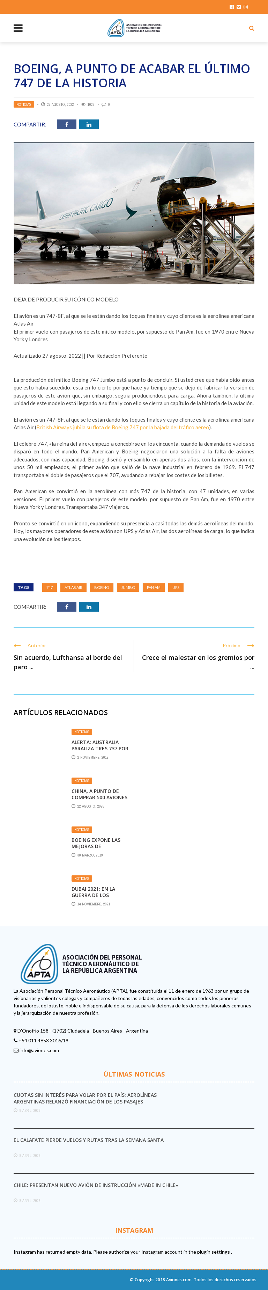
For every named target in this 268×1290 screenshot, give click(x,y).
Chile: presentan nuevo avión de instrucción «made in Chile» (96, 1185)
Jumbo (128, 587)
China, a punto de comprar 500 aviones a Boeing (99, 797)
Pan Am (154, 587)
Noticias (23, 104)
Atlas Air (73, 587)
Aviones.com (179, 1280)
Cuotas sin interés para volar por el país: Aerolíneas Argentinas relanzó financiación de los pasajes (85, 1098)
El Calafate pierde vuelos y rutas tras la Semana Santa (89, 1140)
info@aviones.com (39, 1050)
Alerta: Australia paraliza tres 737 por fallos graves (100, 748)
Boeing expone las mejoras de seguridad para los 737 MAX (97, 849)
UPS (175, 587)
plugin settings (214, 1252)
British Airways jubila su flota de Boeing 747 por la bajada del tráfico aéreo (122, 427)
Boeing (101, 587)
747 (49, 587)
